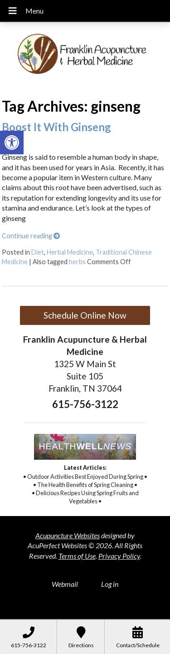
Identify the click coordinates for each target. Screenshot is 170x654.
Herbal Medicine (70, 252)
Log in (109, 584)
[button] (12, 142)
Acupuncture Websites (67, 535)
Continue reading (31, 236)
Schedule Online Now (85, 315)
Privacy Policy (119, 555)
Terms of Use (77, 555)
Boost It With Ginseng (56, 126)
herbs (77, 262)
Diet (37, 252)
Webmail (65, 584)
